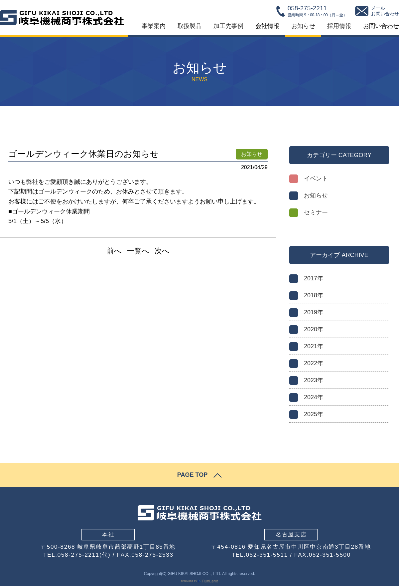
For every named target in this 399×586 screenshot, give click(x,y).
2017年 (313, 278)
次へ (162, 251)
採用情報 (339, 26)
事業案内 (154, 26)
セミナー (316, 212)
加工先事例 (228, 26)
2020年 (313, 329)
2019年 (313, 312)
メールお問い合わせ (385, 11)
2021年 (313, 346)
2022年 (313, 363)
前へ (114, 251)
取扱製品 (189, 26)
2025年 (313, 414)
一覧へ (138, 251)
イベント (316, 178)
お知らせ (303, 26)
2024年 (313, 397)
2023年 (313, 380)
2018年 (313, 295)
